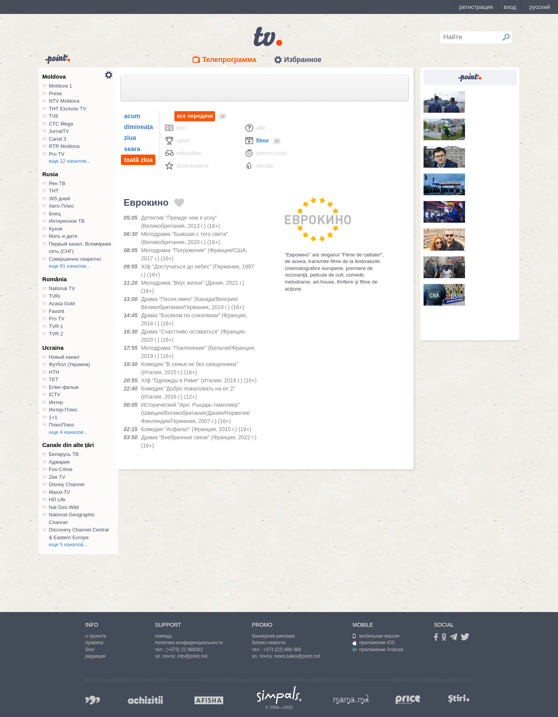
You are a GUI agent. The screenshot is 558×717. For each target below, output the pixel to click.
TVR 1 (56, 326)
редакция (95, 656)
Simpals (279, 695)
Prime (55, 93)
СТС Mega (61, 124)
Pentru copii (265, 153)
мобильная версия (376, 636)
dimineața (138, 127)
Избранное (302, 60)
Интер (56, 402)
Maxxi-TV (59, 492)
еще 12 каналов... (69, 161)
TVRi (54, 296)
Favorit (56, 311)
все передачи (195, 116)
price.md (408, 699)
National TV (62, 288)
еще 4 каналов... (68, 432)
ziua (130, 137)
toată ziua (138, 159)
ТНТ (54, 191)
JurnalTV (59, 131)
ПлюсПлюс (61, 425)
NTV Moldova (64, 101)
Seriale (258, 165)
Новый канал (64, 357)
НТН (54, 372)
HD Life (57, 499)
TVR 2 (56, 334)
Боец (54, 214)
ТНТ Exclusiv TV (67, 109)
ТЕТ (54, 379)
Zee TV (57, 477)
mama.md (351, 699)
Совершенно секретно (75, 259)
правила (94, 642)
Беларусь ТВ (64, 454)
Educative (183, 153)
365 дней (59, 198)
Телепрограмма (229, 60)
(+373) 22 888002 (184, 649)
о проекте (95, 636)
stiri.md (459, 698)
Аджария (59, 462)
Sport (177, 140)
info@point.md (192, 656)
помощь (163, 636)
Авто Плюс (61, 206)
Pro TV (56, 154)
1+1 (53, 417)
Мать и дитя (63, 236)
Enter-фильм (64, 387)
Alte (254, 127)
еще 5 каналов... (68, 544)
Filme (256, 140)
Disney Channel (66, 484)
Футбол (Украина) (69, 364)
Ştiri (175, 127)
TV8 (53, 116)
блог (90, 649)
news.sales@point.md (297, 656)
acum (132, 116)
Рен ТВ (57, 183)
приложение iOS (374, 642)
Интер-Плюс (63, 410)
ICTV (54, 394)
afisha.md (209, 700)
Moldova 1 (60, 86)
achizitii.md (145, 700)
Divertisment (186, 165)
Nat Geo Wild (64, 507)
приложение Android (378, 649)
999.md (92, 700)
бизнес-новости (269, 642)
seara (132, 149)
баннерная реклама (273, 636)
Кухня (55, 229)
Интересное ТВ (66, 221)
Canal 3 (57, 139)
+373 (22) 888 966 (282, 649)
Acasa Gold (62, 303)
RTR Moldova (64, 146)
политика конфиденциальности (189, 642)
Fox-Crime (60, 469)
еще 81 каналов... (69, 266)
